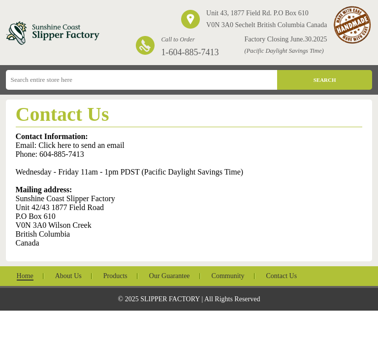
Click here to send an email (81, 145)
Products (115, 276)
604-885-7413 (61, 154)
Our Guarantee (169, 276)
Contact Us (281, 276)
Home (25, 276)
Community (228, 276)
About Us (68, 276)
